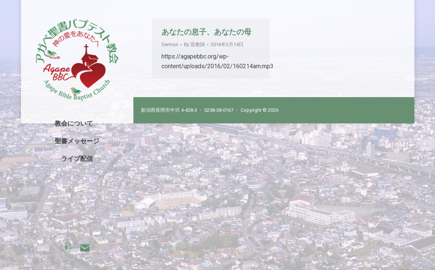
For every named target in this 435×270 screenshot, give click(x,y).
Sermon (169, 44)
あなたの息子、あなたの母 (206, 31)
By (194, 44)
